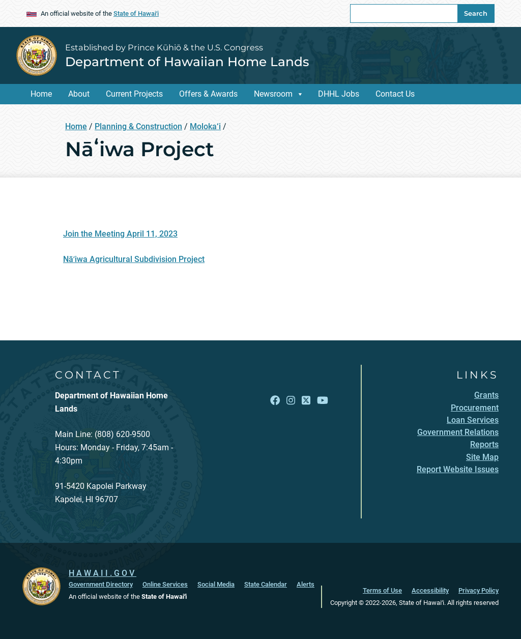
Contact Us (395, 94)
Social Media (216, 584)
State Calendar (265, 584)
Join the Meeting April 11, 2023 (120, 234)
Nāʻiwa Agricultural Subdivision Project (134, 259)
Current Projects (134, 94)
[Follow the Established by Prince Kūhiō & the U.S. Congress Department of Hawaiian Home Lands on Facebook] (275, 400)
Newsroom (273, 94)
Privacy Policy (478, 590)
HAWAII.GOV (102, 573)
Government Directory (101, 584)
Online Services (165, 584)
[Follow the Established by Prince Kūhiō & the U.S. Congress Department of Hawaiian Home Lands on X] (306, 400)
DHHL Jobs (338, 94)
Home (41, 94)
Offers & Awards (208, 94)
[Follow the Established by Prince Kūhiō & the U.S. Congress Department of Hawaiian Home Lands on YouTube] (322, 400)
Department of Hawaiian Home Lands (187, 61)
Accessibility (430, 590)
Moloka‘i (205, 126)
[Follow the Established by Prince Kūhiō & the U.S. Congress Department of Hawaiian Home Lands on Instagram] (290, 400)
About (79, 94)
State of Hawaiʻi (136, 13)
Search (475, 13)
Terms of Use (382, 590)
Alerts (305, 584)
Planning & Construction (138, 126)
